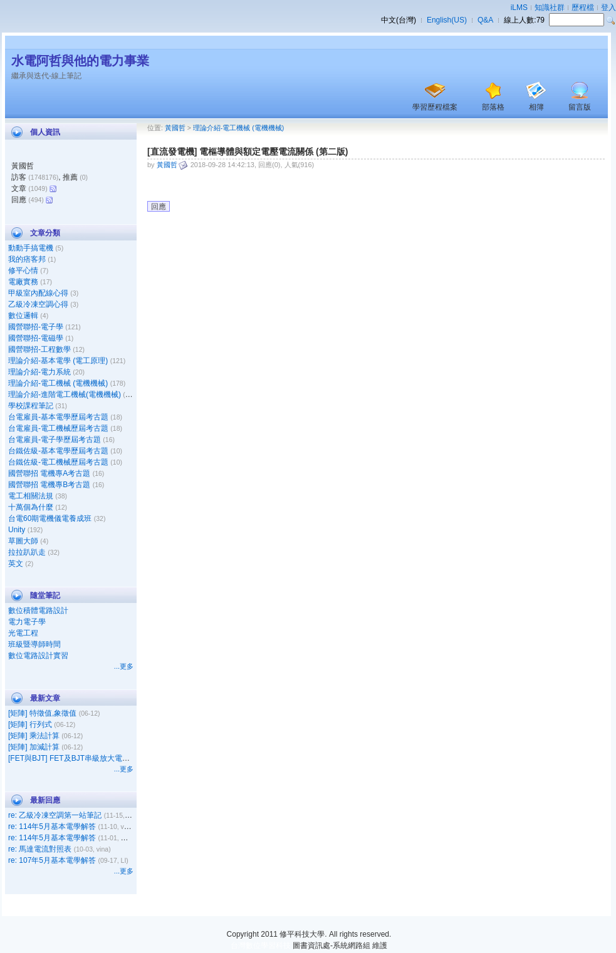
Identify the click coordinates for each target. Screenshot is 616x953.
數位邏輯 (23, 315)
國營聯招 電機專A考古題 (49, 473)
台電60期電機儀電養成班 (49, 518)
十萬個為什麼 (30, 507)
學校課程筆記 (30, 405)
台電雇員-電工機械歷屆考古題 (58, 428)
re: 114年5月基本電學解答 (52, 826)
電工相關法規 (30, 496)
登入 (608, 7)
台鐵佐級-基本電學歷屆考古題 (58, 450)
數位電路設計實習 (38, 655)
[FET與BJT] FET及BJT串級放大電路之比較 (80, 758)
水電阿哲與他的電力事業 (80, 61)
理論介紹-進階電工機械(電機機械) (64, 394)
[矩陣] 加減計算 (34, 747)
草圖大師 (23, 541)
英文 (15, 563)
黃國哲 (175, 127)
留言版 (579, 107)
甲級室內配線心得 (38, 293)
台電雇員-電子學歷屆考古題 (54, 439)
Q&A (485, 20)
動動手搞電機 (30, 248)
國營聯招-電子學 (35, 326)
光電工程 (23, 633)
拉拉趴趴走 (27, 552)
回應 (158, 206)
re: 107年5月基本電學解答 (52, 860)
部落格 (493, 107)
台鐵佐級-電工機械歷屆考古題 (58, 462)
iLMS (519, 7)
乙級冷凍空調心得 (38, 304)
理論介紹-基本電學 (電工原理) (58, 360)
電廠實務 (23, 281)
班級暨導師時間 (34, 644)
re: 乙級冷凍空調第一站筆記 (55, 815)
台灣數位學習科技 (261, 945)
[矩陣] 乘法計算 (34, 735)
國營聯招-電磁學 (35, 338)
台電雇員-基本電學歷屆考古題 (58, 417)
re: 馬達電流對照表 (39, 849)
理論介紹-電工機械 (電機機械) (58, 383)
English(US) (447, 20)
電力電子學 (27, 621)
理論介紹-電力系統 (39, 372)
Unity (16, 529)
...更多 (123, 666)
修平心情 (23, 270)
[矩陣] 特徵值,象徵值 (42, 713)
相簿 (536, 107)
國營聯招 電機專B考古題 (49, 484)
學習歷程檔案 (434, 107)
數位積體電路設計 (38, 610)
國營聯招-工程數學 (39, 349)
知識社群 (550, 7)
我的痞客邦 (27, 259)
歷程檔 (583, 7)
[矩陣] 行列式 (30, 724)
